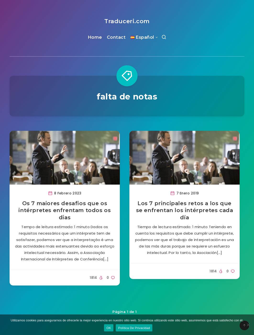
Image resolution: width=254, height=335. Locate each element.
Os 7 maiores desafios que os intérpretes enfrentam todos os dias (64, 210)
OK (108, 328)
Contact (116, 37)
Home (95, 37)
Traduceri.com (127, 21)
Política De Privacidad (134, 328)
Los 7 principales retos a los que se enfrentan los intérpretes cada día (184, 210)
